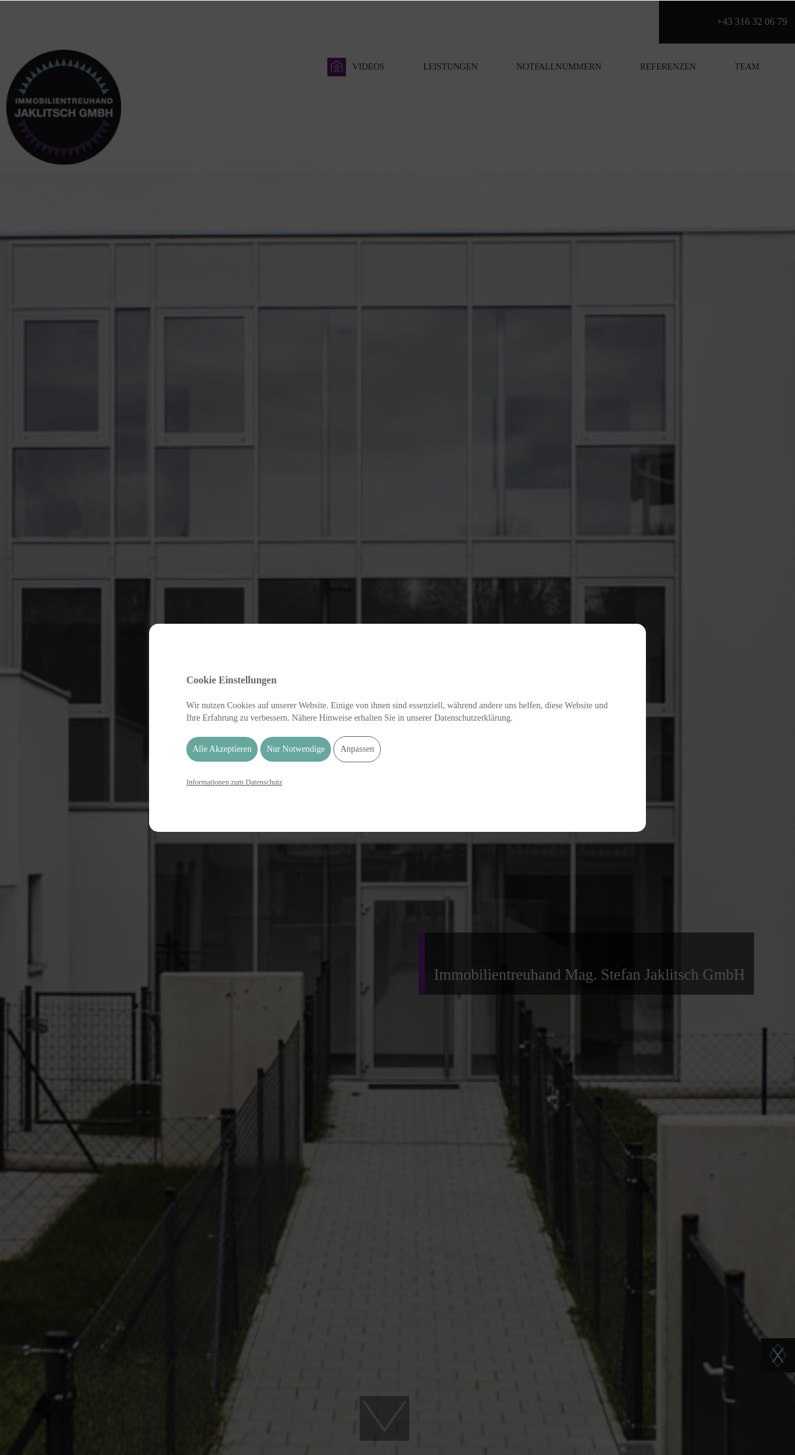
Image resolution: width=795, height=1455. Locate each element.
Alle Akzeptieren (222, 749)
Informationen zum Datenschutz (234, 782)
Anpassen (357, 749)
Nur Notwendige (295, 749)
